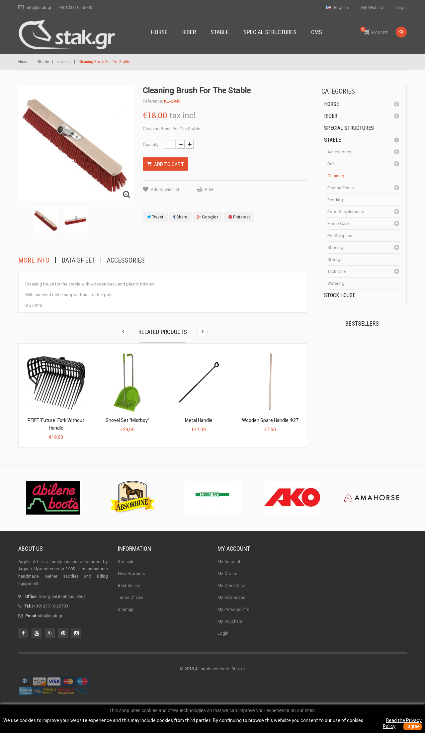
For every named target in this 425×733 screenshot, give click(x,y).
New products (131, 587)
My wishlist (372, 7)
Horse (331, 104)
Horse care (338, 223)
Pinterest (239, 217)
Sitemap (126, 623)
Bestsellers (362, 323)
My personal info (233, 623)
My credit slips (232, 599)
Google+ (208, 217)
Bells (332, 164)
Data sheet (78, 260)
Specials (126, 575)
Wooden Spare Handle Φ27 (270, 420)
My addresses (231, 611)
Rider (330, 116)
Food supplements (345, 211)
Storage (335, 259)
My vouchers (229, 635)
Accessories (126, 260)
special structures (349, 128)
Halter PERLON (371, 387)
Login (401, 7)
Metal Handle (198, 420)
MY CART (374, 31)
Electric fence (340, 188)
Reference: (153, 101)
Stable (332, 140)
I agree (412, 726)
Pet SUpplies (339, 235)
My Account (228, 575)
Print (209, 189)
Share (180, 217)
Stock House (339, 295)
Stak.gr (238, 682)
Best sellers (129, 599)
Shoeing (335, 247)
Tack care (336, 271)
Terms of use (130, 611)
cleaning (335, 176)
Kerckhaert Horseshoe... (369, 350)
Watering (335, 283)
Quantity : (152, 144)
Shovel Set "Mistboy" (127, 420)
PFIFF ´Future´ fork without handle (56, 424)
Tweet (155, 217)
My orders (227, 587)
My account (233, 562)
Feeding (335, 200)
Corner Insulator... (374, 427)
